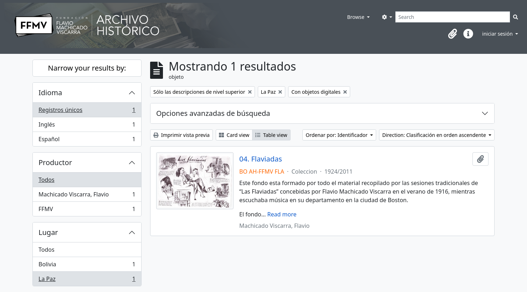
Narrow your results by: (87, 68)
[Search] (452, 16)
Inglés (86, 126)
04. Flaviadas (260, 159)
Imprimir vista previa (181, 135)
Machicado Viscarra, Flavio (86, 196)
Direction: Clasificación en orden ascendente (434, 135)
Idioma (50, 92)
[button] (452, 34)
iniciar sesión (498, 33)
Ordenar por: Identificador (337, 135)
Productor (55, 162)
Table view (271, 135)
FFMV (86, 210)
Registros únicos (86, 111)
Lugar (48, 232)
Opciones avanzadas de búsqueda (213, 113)
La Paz (86, 280)
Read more (282, 214)
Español (86, 140)
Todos (47, 180)
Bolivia (86, 266)
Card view (234, 135)
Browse (356, 17)
